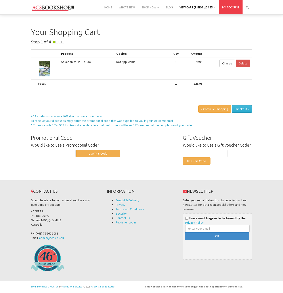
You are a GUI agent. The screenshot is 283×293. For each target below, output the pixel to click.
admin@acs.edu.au (51, 238)
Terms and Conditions (130, 209)
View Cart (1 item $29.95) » (198, 7)
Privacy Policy (194, 223)
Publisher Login (126, 222)
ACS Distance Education (103, 286)
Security (121, 213)
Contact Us (123, 218)
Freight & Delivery (127, 200)
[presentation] (218, 248)
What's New (127, 7)
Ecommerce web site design (45, 286)
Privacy (120, 205)
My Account (230, 7)
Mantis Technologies (72, 286)
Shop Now (150, 7)
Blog (169, 7)
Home (108, 7)
